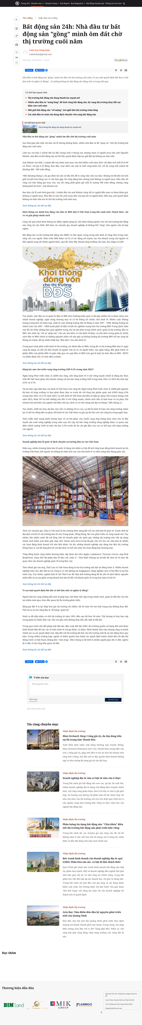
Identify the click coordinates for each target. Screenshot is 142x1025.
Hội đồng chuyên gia (95, 3)
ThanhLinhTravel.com (113, 1008)
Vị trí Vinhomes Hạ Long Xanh (116, 1004)
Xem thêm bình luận (36, 708)
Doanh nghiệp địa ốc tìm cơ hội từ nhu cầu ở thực (92, 778)
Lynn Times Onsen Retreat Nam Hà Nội (119, 1000)
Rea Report (65, 3)
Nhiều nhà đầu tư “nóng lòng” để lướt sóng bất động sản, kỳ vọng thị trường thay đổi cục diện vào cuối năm (74, 104)
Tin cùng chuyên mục (43, 724)
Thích (40, 70)
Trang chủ (25, 3)
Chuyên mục (37, 3)
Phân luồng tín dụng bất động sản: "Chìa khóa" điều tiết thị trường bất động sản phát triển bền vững (93, 826)
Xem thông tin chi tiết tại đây (37, 205)
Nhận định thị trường (48, 18)
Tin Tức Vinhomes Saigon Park (123, 994)
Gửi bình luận (113, 700)
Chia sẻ (29, 70)
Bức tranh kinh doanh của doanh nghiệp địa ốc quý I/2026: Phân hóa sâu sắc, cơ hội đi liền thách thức (93, 860)
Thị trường (28, 18)
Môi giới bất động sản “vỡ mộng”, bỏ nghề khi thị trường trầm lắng (63, 110)
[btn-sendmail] (125, 70)
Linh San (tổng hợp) (39, 50)
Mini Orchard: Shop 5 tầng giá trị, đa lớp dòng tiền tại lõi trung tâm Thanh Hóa (92, 738)
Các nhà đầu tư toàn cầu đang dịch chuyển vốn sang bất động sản (62, 114)
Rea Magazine (78, 3)
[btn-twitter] (120, 70)
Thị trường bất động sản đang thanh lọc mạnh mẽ (54, 97)
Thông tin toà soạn (113, 3)
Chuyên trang (52, 3)
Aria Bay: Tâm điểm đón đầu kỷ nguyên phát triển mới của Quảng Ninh (92, 914)
